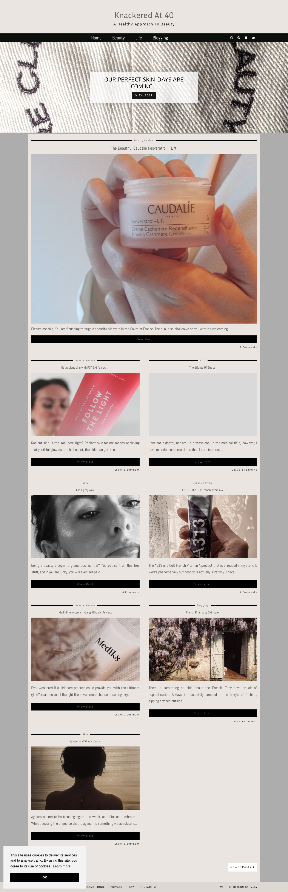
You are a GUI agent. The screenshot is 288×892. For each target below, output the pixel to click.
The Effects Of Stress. (202, 367)
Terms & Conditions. (89, 887)
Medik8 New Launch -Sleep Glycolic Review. (85, 612)
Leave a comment (127, 469)
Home (96, 38)
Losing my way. (85, 490)
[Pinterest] (239, 37)
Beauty (118, 38)
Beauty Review (144, 140)
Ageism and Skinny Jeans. (85, 741)
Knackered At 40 (144, 15)
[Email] (253, 37)
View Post (144, 95)
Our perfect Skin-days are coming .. (144, 83)
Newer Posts (242, 867)
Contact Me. (149, 887)
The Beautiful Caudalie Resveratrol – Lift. (144, 148)
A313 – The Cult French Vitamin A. (202, 490)
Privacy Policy (122, 887)
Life (139, 38)
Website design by (238, 887)
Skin (85, 483)
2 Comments (248, 347)
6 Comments (131, 592)
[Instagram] (231, 37)
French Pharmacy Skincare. (202, 612)
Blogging (160, 38)
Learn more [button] (62, 866)
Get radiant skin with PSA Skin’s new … (85, 367)
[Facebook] (246, 37)
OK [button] (44, 877)
